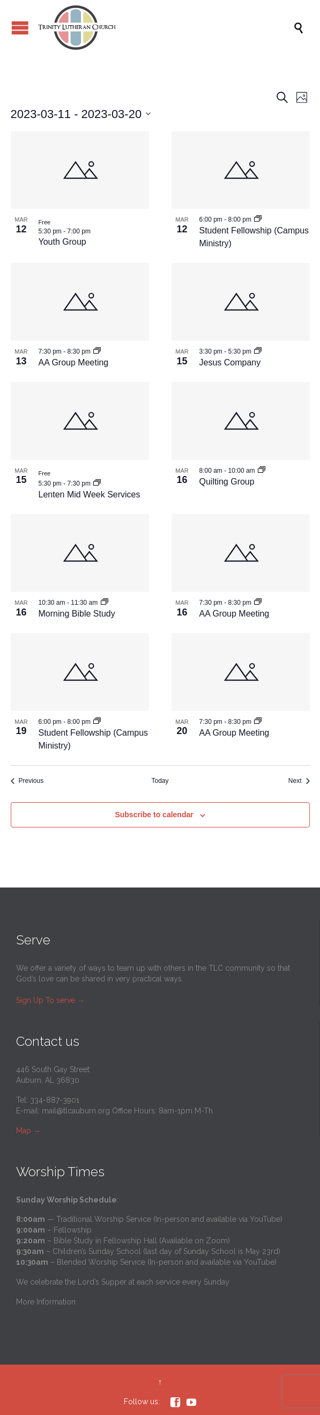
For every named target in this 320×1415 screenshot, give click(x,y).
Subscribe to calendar (154, 814)
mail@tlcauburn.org (76, 1110)
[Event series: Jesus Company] (258, 351)
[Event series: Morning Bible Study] (104, 602)
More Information (46, 1301)
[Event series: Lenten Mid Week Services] (97, 483)
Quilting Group (227, 481)
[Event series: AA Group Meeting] (97, 351)
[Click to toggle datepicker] (81, 114)
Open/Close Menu (20, 27)
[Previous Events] (27, 781)
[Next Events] (299, 781)
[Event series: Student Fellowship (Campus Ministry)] (258, 219)
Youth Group (62, 241)
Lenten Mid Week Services (89, 494)
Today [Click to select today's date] (159, 781)
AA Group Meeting (74, 362)
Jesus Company (230, 362)
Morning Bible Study (77, 613)
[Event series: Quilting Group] (261, 470)
